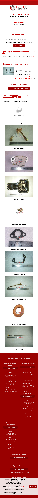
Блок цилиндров (19, 123)
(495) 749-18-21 (19, 22)
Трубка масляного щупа (19, 299)
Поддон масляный (19, 199)
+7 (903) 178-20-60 (11, 383)
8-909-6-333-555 (25, 3)
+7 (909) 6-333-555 (28, 408)
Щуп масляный (19, 349)
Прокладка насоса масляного (19, 274)
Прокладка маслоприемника (19, 249)
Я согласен (33, 486)
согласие (7, 480)
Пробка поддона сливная (19, 224)
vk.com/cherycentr (18, 469)
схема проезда (10, 368)
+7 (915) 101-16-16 (11, 439)
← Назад (33, 56)
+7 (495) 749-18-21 (11, 381)
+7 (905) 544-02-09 (28, 379)
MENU (3, 3)
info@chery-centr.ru (19, 457)
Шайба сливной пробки (19, 324)
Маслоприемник (19, 148)
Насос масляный (19, 174)
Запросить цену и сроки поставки (19, 88)
